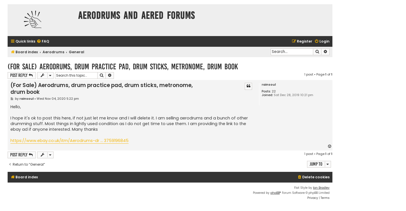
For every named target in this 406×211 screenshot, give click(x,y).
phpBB (275, 193)
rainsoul (269, 84)
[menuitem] (43, 41)
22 (274, 91)
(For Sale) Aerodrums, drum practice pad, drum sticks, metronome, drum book (123, 66)
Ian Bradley (321, 188)
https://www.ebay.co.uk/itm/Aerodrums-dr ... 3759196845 (69, 140)
